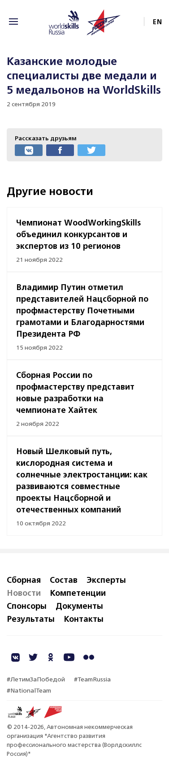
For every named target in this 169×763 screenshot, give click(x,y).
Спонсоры (27, 605)
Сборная (24, 579)
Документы (79, 605)
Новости (24, 592)
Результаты (31, 618)
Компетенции (78, 592)
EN (157, 22)
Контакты (84, 618)
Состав (64, 579)
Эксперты (106, 579)
